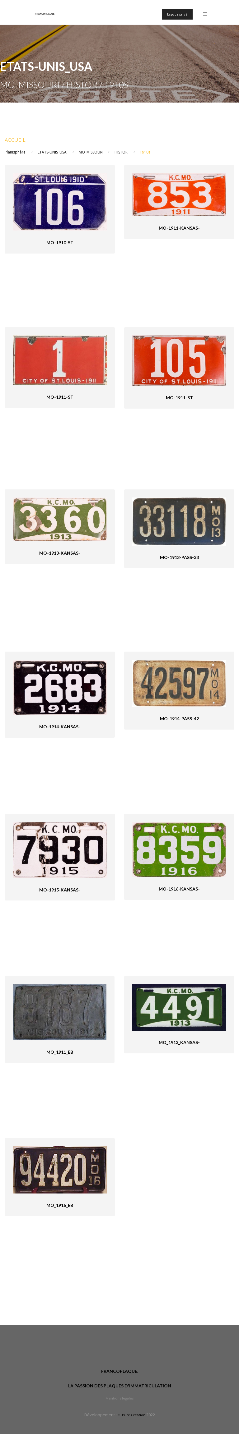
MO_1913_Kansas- (179, 1042)
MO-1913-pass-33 (179, 557)
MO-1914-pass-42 (179, 718)
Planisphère (15, 152)
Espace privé (177, 14)
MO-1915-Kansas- (59, 889)
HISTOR (121, 152)
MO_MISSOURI (91, 152)
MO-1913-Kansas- (59, 553)
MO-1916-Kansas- (179, 888)
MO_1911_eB (59, 1052)
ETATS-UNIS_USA (52, 152)
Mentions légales (119, 1398)
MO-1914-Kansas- (59, 726)
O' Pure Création (131, 1415)
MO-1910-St (59, 242)
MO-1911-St (59, 397)
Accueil (15, 140)
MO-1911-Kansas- (179, 228)
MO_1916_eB (59, 1205)
